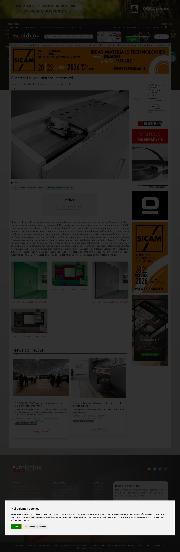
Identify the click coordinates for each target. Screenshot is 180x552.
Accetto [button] (16, 527)
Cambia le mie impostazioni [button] (35, 527)
